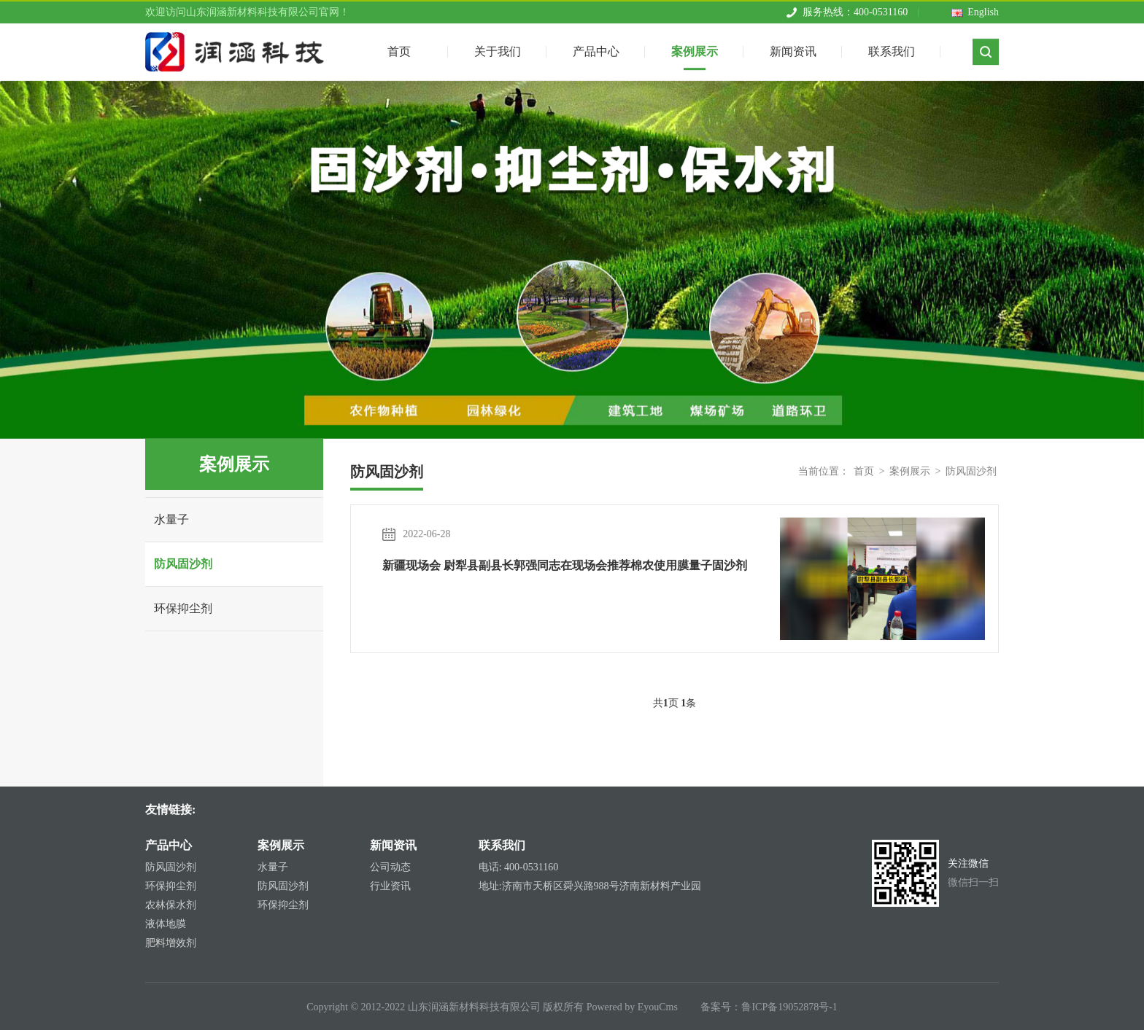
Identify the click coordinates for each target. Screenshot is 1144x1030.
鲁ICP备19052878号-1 (789, 1007)
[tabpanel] (572, 260)
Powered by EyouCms (631, 1007)
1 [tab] (572, 419)
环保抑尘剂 (183, 608)
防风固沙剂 (183, 564)
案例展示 (694, 47)
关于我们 (497, 47)
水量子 (171, 519)
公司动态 (390, 867)
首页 (864, 471)
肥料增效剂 (170, 942)
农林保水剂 (170, 905)
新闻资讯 (793, 47)
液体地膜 (165, 923)
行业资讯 (390, 886)
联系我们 (891, 47)
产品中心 (596, 47)
